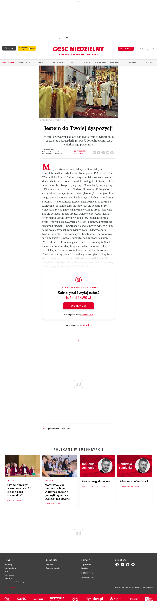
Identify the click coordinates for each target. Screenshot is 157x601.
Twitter (103, 151)
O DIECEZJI (148, 62)
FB (99, 151)
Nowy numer (8, 62)
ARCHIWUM (58, 62)
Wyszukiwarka (152, 48)
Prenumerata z (23, 48)
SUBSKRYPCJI (87, 314)
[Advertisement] (78, 19)
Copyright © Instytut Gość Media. (125, 587)
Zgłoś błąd (10, 587)
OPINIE (42, 62)
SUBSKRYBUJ (126, 49)
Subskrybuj (78, 306)
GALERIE (75, 62)
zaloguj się (142, 49)
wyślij (112, 151)
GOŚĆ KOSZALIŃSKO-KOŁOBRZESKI (59, 429)
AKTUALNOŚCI (25, 62)
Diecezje (132, 62)
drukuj (108, 151)
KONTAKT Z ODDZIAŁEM (95, 62)
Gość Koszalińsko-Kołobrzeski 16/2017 (52, 152)
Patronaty (115, 62)
